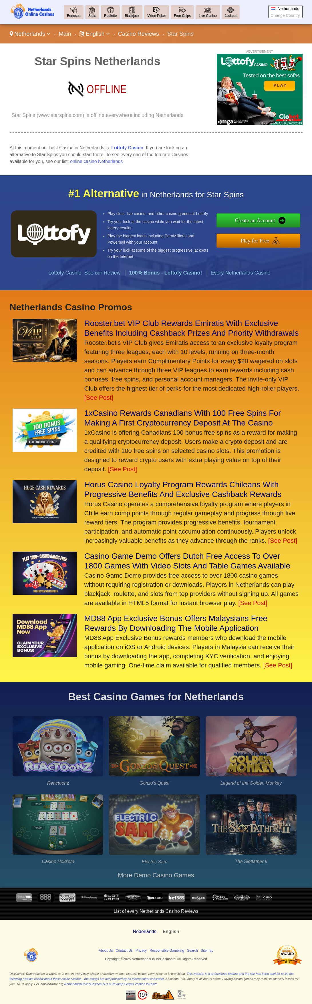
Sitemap (207, 951)
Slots (92, 16)
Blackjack (132, 16)
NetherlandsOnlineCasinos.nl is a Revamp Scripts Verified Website (110, 984)
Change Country (285, 15)
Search (192, 951)
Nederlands (144, 931)
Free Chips (182, 16)
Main (65, 34)
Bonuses (73, 16)
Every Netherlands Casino (241, 277)
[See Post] (99, 397)
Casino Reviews (138, 34)
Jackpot (231, 16)
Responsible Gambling (167, 951)
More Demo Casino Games (156, 875)
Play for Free (260, 240)
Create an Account (260, 221)
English (94, 34)
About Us (106, 951)
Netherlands (30, 34)
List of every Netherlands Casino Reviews (156, 911)
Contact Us (124, 951)
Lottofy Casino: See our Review (84, 277)
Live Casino (208, 16)
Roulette (110, 16)
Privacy (141, 951)
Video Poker (156, 16)
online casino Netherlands (96, 161)
